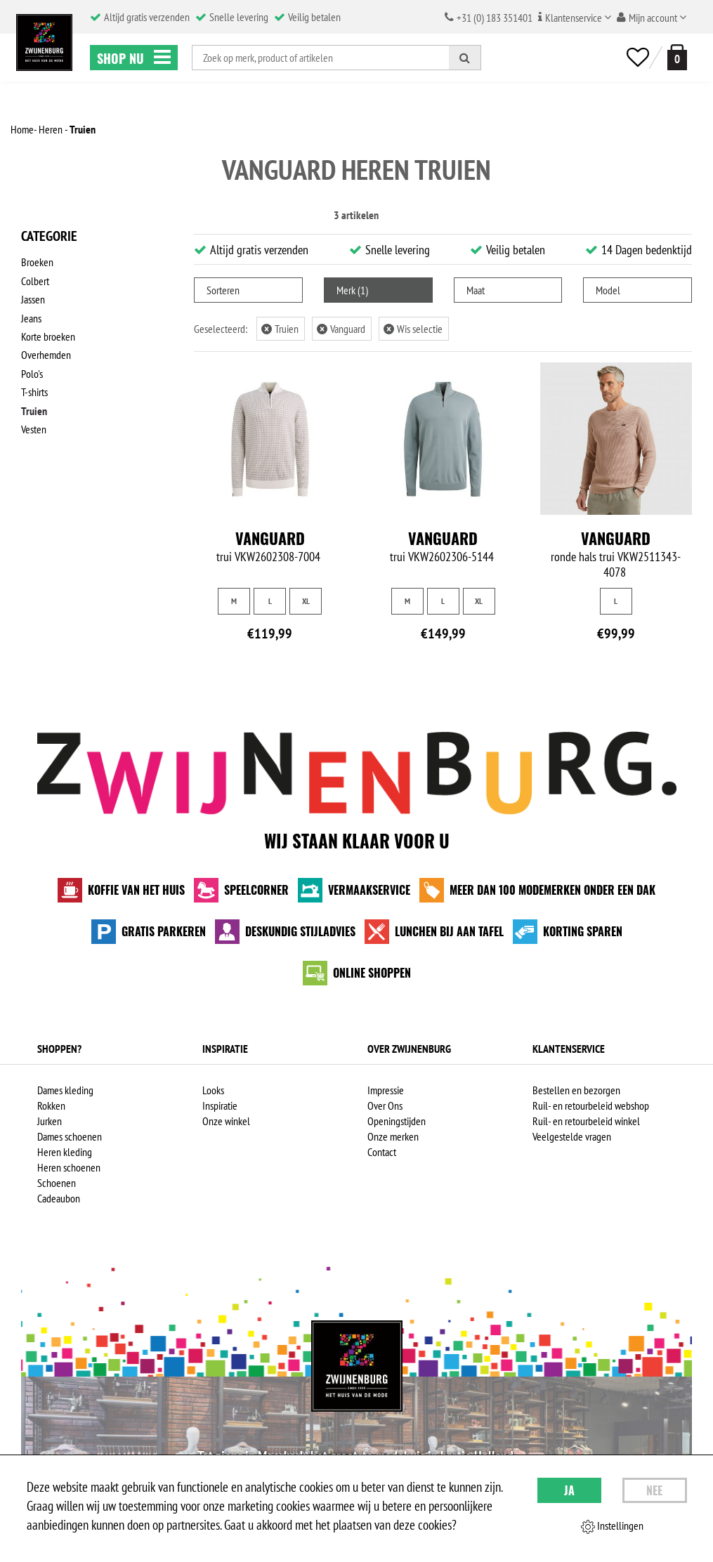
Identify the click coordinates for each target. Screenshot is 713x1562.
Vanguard (341, 329)
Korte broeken (48, 335)
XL (306, 601)
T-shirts (34, 390)
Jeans (31, 317)
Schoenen (56, 1183)
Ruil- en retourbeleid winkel (586, 1121)
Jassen (33, 298)
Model (608, 290)
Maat (475, 290)
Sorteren (223, 290)
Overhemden (46, 353)
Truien (34, 408)
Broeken (37, 262)
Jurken (49, 1121)
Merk (352, 290)
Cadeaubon (58, 1198)
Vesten (33, 426)
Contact (381, 1152)
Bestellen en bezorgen (576, 1090)
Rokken (51, 1105)
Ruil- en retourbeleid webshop (590, 1105)
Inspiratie (219, 1105)
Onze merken (393, 1136)
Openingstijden (396, 1121)
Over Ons (385, 1105)
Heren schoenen (68, 1167)
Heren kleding (64, 1152)
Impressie (385, 1090)
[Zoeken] (465, 57)
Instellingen (612, 1526)
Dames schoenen (69, 1136)
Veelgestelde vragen (571, 1136)
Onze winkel (226, 1121)
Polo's (32, 372)
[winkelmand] (674, 57)
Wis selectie (413, 329)
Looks (213, 1090)
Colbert (35, 280)
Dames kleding (65, 1090)
